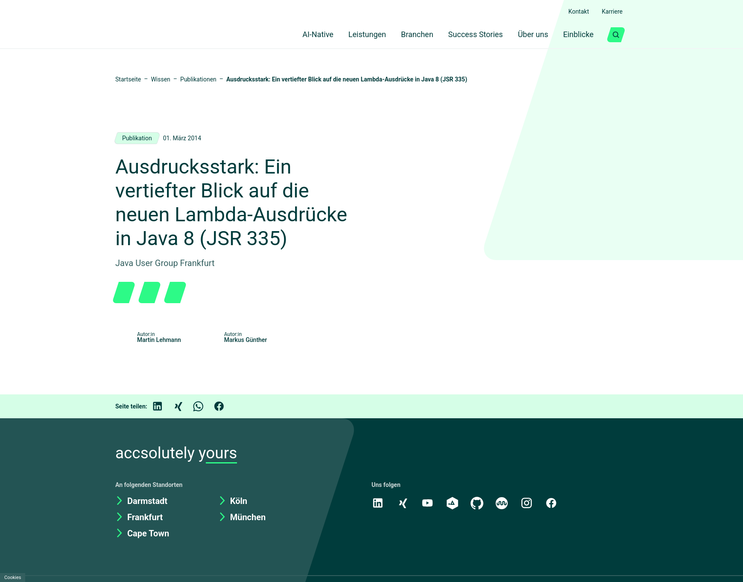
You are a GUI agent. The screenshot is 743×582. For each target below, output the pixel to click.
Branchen (406, 35)
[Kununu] (503, 526)
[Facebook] (225, 430)
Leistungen (354, 35)
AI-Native (301, 35)
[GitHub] (478, 526)
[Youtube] (428, 526)
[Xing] (184, 430)
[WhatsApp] (204, 430)
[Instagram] (529, 526)
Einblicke (576, 35)
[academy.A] (453, 526)
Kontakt (574, 11)
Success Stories (467, 35)
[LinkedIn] (163, 430)
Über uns (527, 35)
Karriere (611, 11)
